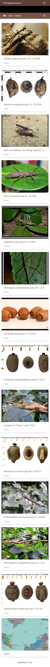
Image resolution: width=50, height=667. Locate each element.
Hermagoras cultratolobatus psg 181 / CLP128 (26, 288)
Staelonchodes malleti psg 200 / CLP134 (23, 609)
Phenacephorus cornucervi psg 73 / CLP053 (24, 517)
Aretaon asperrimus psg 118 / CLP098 (22, 58)
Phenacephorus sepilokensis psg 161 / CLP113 (26, 563)
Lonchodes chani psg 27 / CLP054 (20, 333)
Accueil (4, 15)
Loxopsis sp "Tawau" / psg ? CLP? (19, 425)
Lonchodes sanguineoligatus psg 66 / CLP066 (25, 379)
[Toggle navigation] (44, 3)
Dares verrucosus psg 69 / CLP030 (20, 196)
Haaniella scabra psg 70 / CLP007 (20, 242)
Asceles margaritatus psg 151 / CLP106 (22, 104)
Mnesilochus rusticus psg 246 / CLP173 (22, 471)
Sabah (18, 15)
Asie (10, 15)
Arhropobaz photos (12, 3)
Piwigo (29, 662)
